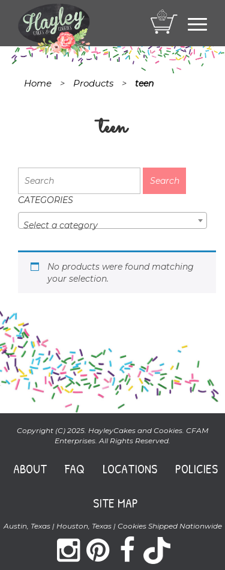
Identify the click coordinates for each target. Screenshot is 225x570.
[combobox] (112, 220)
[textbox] (112, 225)
